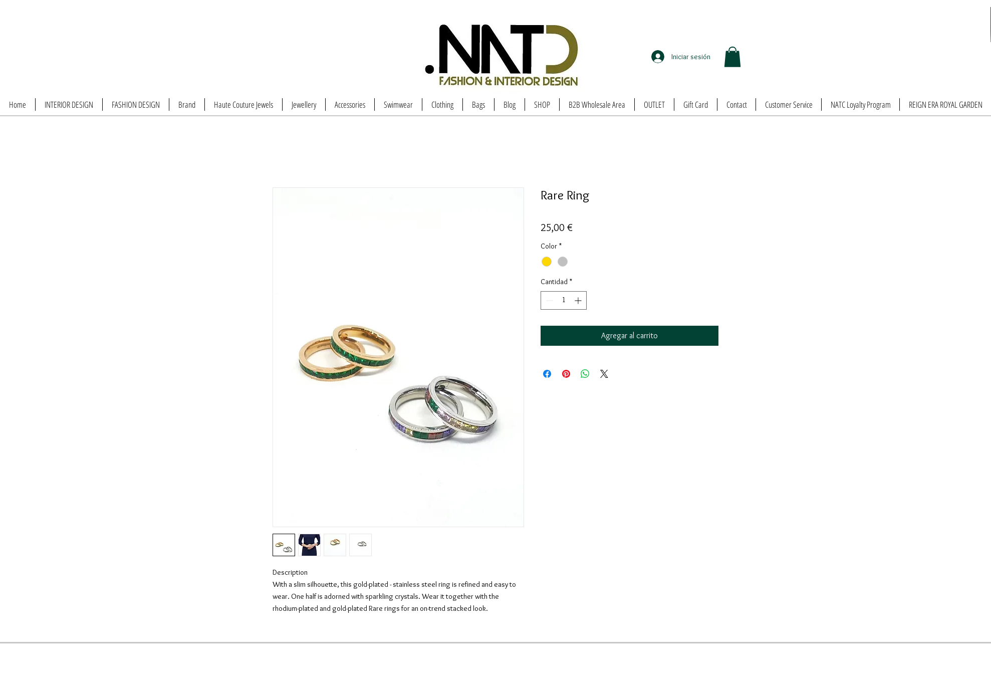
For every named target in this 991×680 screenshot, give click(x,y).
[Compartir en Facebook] (547, 374)
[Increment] (579, 300)
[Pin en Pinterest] (566, 374)
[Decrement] (548, 300)
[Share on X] (604, 374)
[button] (732, 57)
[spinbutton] (564, 300)
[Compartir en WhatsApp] (585, 374)
